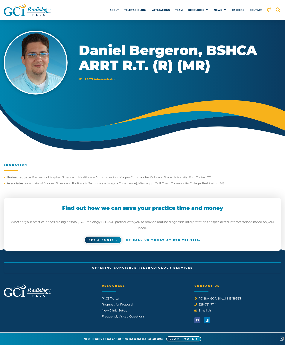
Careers (238, 9)
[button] (278, 10)
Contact (256, 9)
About (114, 9)
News (220, 10)
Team (179, 9)
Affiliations (161, 9)
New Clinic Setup (114, 310)
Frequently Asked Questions (123, 316)
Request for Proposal (117, 304)
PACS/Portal (110, 298)
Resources (198, 10)
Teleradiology (135, 9)
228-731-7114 (186, 240)
